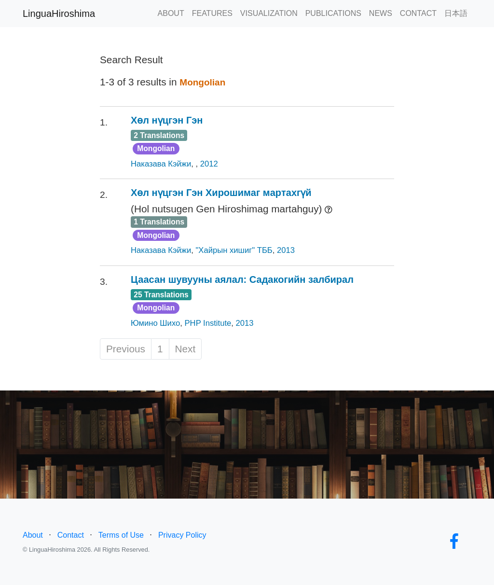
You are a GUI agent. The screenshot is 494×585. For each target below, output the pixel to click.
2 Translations (159, 135)
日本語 (455, 13)
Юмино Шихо (155, 323)
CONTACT (418, 13)
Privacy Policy (182, 535)
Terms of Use (121, 535)
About (33, 535)
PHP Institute (208, 323)
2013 (286, 250)
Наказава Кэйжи (161, 163)
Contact (70, 535)
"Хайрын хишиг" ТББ (233, 250)
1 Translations (159, 222)
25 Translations (161, 295)
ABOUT (171, 13)
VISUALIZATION (269, 13)
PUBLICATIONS (333, 13)
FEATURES (212, 13)
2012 (209, 163)
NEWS (380, 13)
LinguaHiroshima (59, 13)
